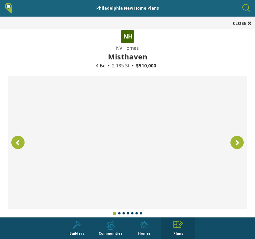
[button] (18, 142)
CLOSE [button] (242, 23)
